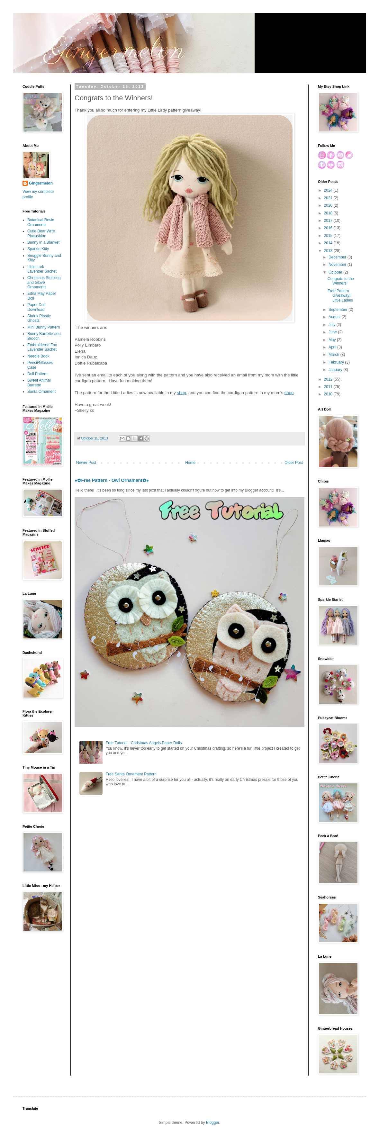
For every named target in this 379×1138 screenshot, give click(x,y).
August (335, 317)
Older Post (293, 462)
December (338, 257)
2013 (329, 250)
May (333, 340)
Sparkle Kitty (38, 249)
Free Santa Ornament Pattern (131, 774)
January (336, 369)
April (333, 347)
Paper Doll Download (36, 307)
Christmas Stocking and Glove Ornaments (43, 282)
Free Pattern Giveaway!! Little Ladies (340, 296)
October (336, 272)
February (337, 362)
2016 (329, 228)
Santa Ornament (41, 391)
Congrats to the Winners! (341, 280)
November (338, 264)
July (333, 324)
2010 (329, 394)
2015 (329, 235)
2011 (329, 386)
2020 (329, 205)
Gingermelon (41, 183)
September (338, 309)
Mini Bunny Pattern (43, 327)
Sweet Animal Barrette (39, 382)
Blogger (212, 1122)
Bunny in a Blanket (43, 242)
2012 (329, 379)
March (334, 354)
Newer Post (86, 462)
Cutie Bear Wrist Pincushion (41, 233)
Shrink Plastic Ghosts (39, 318)
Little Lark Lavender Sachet (42, 269)
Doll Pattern (37, 374)
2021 (329, 198)
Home (190, 462)
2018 (329, 213)
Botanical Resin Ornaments (40, 222)
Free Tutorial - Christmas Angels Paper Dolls (144, 743)
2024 (329, 190)
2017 (329, 220)
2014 (329, 243)
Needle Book (38, 356)
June (333, 332)
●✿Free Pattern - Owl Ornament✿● (112, 480)
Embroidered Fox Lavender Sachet (42, 347)
